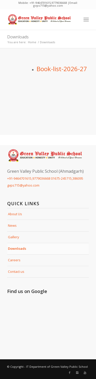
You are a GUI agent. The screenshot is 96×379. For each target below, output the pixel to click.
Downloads (18, 37)
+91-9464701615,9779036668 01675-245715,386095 (45, 178)
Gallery (13, 237)
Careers (14, 260)
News (12, 225)
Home (32, 42)
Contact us (16, 271)
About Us (15, 214)
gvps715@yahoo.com (23, 185)
